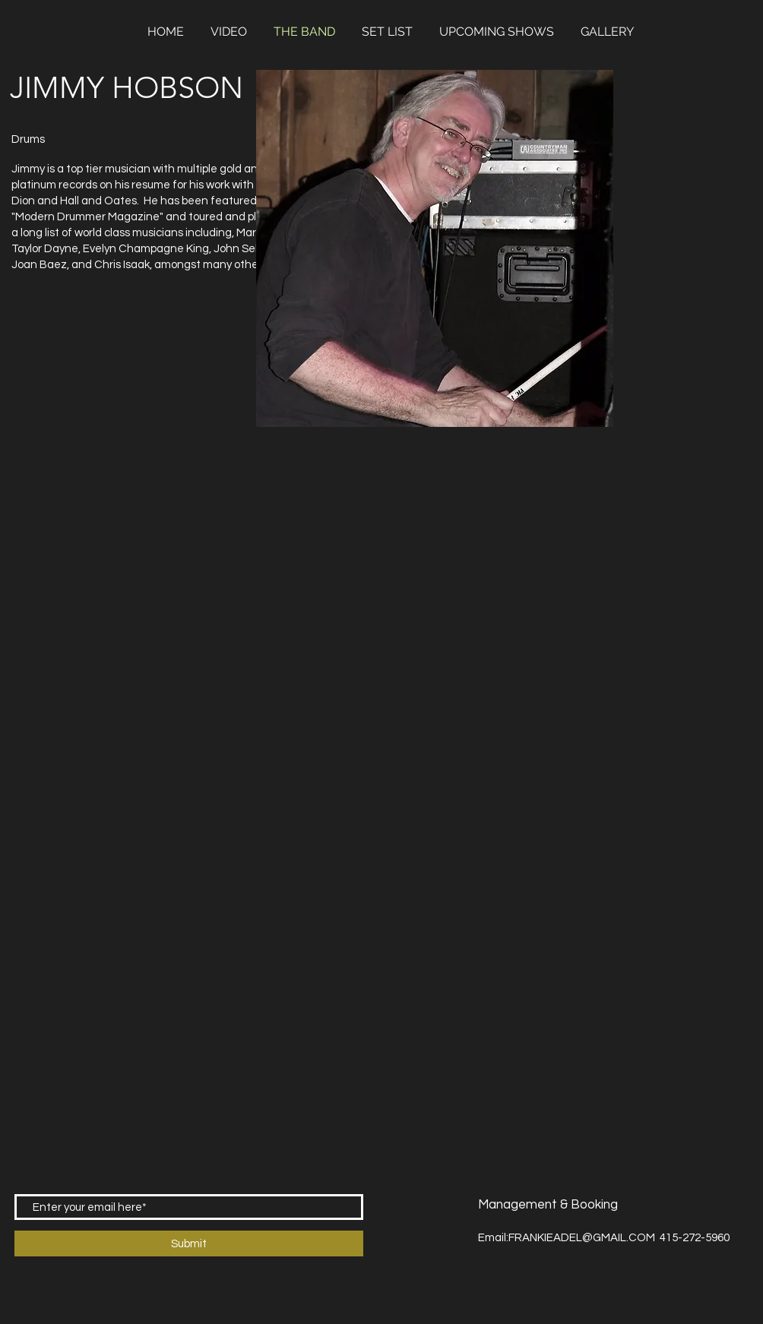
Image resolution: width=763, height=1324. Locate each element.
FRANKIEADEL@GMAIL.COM (581, 1237)
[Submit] (188, 1243)
